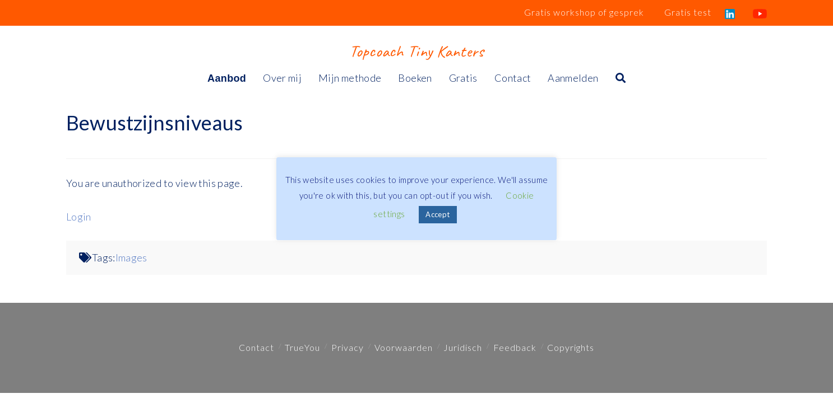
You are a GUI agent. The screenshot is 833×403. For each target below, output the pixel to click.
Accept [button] (437, 214)
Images (131, 257)
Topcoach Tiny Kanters (416, 51)
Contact (256, 347)
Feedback (514, 347)
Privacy (347, 347)
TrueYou (302, 347)
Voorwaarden (403, 347)
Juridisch (462, 347)
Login (78, 216)
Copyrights (570, 347)
